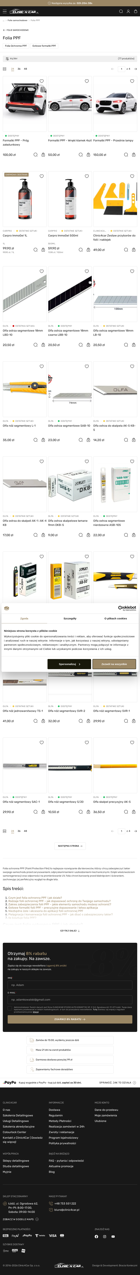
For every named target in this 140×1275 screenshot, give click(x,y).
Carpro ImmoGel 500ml (63, 235)
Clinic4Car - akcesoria (99, 231)
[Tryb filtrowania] (4, 69)
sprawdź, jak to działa (115, 1082)
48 (25, 68)
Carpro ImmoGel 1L (15, 235)
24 (12, 68)
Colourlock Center (14, 1132)
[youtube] (113, 1236)
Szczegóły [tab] (70, 618)
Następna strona (68, 846)
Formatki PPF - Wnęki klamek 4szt (70, 140)
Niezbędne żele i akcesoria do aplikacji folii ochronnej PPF (45, 911)
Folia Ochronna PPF (16, 45)
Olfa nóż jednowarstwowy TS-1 (23, 711)
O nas (6, 1109)
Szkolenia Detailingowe (18, 1115)
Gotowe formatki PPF (44, 45)
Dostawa (54, 1109)
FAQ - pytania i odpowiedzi (66, 1160)
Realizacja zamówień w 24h (67, 1126)
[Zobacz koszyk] (135, 11)
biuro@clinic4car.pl (66, 1209)
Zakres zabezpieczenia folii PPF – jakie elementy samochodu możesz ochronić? (59, 904)
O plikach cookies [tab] (115, 618)
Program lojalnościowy (63, 1137)
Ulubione (100, 1121)
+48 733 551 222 (65, 1203)
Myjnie (7, 1171)
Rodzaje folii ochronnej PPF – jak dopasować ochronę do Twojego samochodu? (59, 901)
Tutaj (95, 1009)
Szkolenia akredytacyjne (19, 1126)
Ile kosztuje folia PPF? (22, 917)
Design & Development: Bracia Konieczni (114, 1265)
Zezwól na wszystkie (114, 663)
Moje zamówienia (106, 1115)
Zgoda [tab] (24, 618)
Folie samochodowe (18, 30)
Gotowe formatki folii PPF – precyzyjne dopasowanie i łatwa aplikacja (53, 907)
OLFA (5, 326)
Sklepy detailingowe (16, 1160)
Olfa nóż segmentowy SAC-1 (21, 801)
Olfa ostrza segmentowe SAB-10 (69, 425)
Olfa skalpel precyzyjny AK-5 (112, 801)
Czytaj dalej (68, 931)
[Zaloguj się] (128, 11)
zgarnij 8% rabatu (67, 1019)
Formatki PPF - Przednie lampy (113, 140)
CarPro (7, 231)
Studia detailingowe (16, 1166)
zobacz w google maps (18, 1219)
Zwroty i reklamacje (61, 1132)
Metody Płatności (60, 1121)
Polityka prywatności (62, 1143)
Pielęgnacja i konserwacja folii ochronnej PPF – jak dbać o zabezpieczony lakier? (60, 914)
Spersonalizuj (69, 663)
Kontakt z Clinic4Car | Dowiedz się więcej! (23, 1140)
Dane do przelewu (106, 1109)
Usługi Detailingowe (16, 1121)
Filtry (12, 59)
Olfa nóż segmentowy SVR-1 (111, 711)
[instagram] (104, 1236)
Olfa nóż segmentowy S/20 (66, 801)
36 (19, 68)
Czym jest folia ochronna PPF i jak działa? (35, 897)
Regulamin (56, 1115)
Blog (52, 1171)
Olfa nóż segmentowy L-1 (19, 425)
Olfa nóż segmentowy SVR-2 (66, 711)
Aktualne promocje (61, 1166)
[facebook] (96, 1236)
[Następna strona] (133, 69)
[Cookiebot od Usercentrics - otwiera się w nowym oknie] (120, 608)
